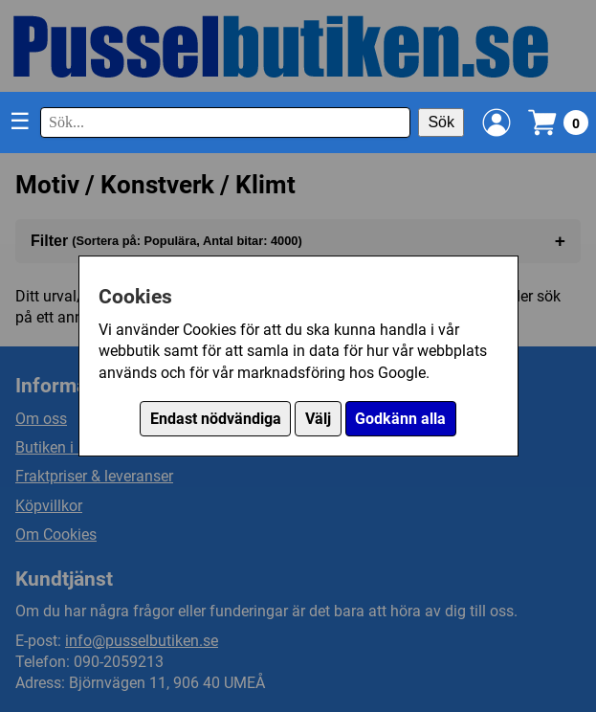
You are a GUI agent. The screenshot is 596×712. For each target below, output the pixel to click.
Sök (441, 122)
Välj (318, 419)
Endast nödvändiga (215, 419)
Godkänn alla (400, 419)
